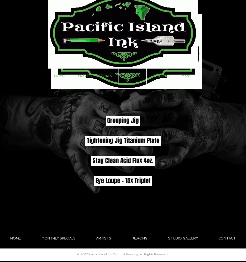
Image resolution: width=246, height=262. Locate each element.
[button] (132, 76)
